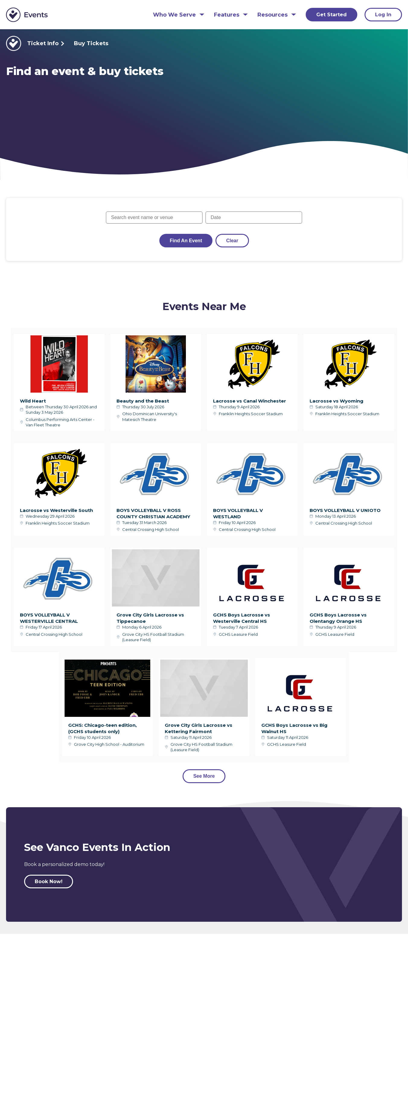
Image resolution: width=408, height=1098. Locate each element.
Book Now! (48, 881)
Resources (272, 15)
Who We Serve (174, 15)
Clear (232, 240)
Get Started (331, 14)
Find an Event (186, 240)
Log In (383, 14)
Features (226, 15)
